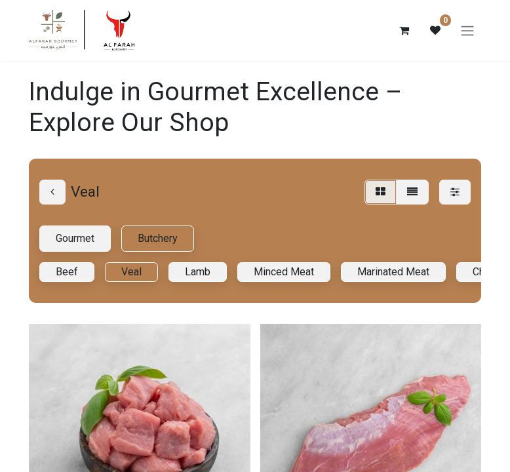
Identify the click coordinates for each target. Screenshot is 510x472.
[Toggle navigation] (467, 31)
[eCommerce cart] (404, 31)
